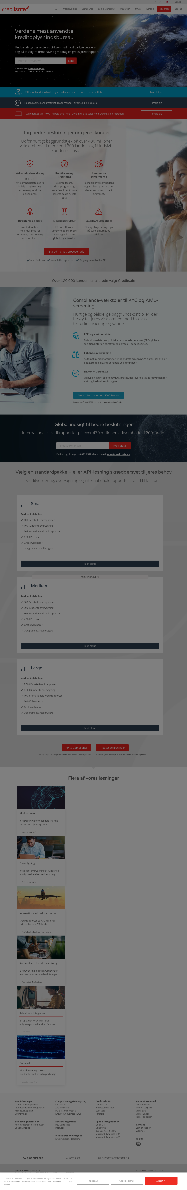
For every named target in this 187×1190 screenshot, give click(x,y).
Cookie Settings (127, 1180)
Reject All (93, 1180)
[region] (93, 1181)
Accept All (161, 1180)
